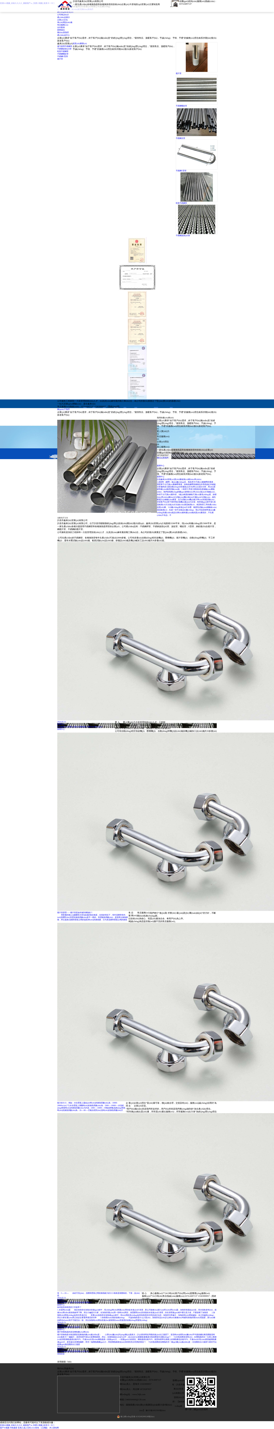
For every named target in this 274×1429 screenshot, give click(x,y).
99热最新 (13, 1428)
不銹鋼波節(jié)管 (64, 49)
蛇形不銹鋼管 (62, 51)
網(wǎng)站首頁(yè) (65, 12)
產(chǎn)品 (63, 35)
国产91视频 (4, 1428)
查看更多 (61, 1354)
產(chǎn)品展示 (63, 17)
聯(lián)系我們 (63, 32)
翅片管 (60, 59)
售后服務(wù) (62, 25)
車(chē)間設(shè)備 (64, 22)
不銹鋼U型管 (62, 56)
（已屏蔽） (44, 1428)
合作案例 (61, 27)
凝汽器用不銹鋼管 (64, 46)
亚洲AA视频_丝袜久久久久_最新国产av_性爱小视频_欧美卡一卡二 (27, 1425)
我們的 (165, 418)
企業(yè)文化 (62, 20)
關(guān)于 (63, 409)
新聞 (160, 466)
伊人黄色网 (54, 1428)
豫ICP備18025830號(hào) (155, 1410)
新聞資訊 (61, 30)
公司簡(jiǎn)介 (63, 15)
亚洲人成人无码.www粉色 (28, 1428)
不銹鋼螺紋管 (62, 54)
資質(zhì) (80, 44)
